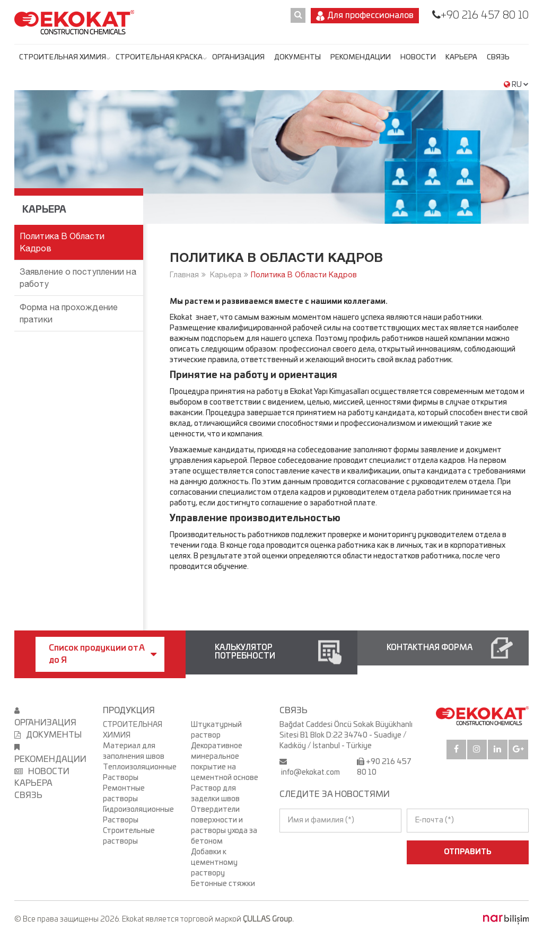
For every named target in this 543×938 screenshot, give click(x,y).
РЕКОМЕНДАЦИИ (360, 57)
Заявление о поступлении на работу (78, 277)
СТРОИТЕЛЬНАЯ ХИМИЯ (62, 57)
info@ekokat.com (310, 772)
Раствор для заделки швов (215, 794)
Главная (184, 274)
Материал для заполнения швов (133, 751)
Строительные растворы (129, 836)
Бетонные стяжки (223, 884)
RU (516, 85)
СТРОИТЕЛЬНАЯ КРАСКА (159, 57)
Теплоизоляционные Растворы (139, 773)
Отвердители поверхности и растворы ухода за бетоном (224, 825)
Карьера (461, 57)
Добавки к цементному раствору (214, 862)
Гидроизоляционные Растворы (138, 815)
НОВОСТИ (418, 57)
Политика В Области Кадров (304, 274)
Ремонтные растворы (124, 794)
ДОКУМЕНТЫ (297, 57)
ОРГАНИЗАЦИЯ (238, 57)
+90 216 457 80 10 (485, 15)
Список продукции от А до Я (102, 654)
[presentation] (325, 852)
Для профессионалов (365, 16)
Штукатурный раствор (216, 730)
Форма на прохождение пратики (69, 313)
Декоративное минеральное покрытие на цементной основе (224, 762)
